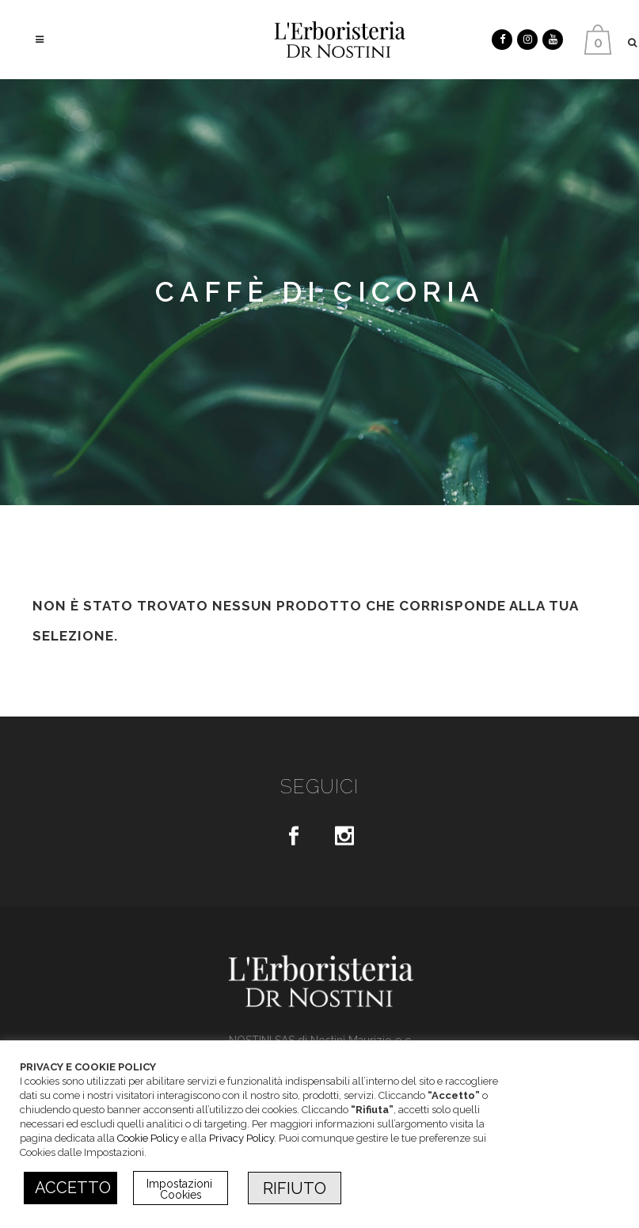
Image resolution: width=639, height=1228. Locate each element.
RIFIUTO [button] (294, 1188)
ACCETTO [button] (73, 1187)
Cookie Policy (148, 1138)
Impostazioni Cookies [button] (180, 1189)
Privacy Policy (241, 1138)
